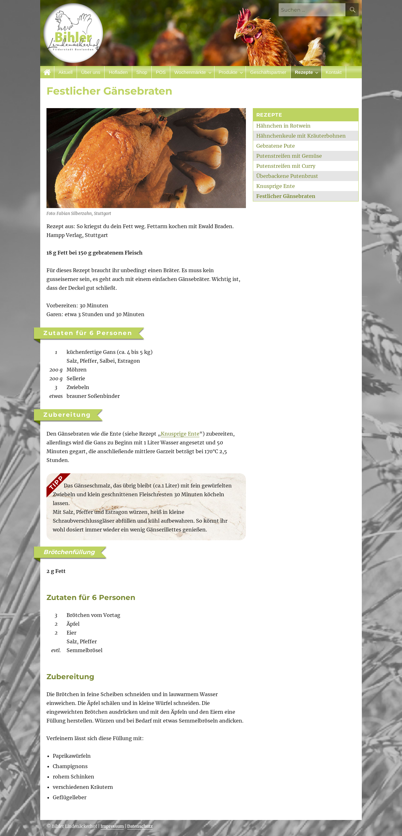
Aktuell (65, 72)
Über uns (90, 72)
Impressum (112, 826)
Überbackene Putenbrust (287, 176)
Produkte (228, 72)
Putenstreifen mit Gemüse (289, 156)
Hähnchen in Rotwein (283, 126)
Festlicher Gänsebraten (285, 196)
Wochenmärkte (190, 72)
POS (161, 72)
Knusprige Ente (180, 434)
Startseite (47, 72)
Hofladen (118, 72)
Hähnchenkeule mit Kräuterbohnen (301, 136)
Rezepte (304, 72)
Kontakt (334, 72)
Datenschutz (140, 826)
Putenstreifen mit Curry (285, 166)
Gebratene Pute (275, 146)
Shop (141, 72)
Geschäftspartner (268, 72)
